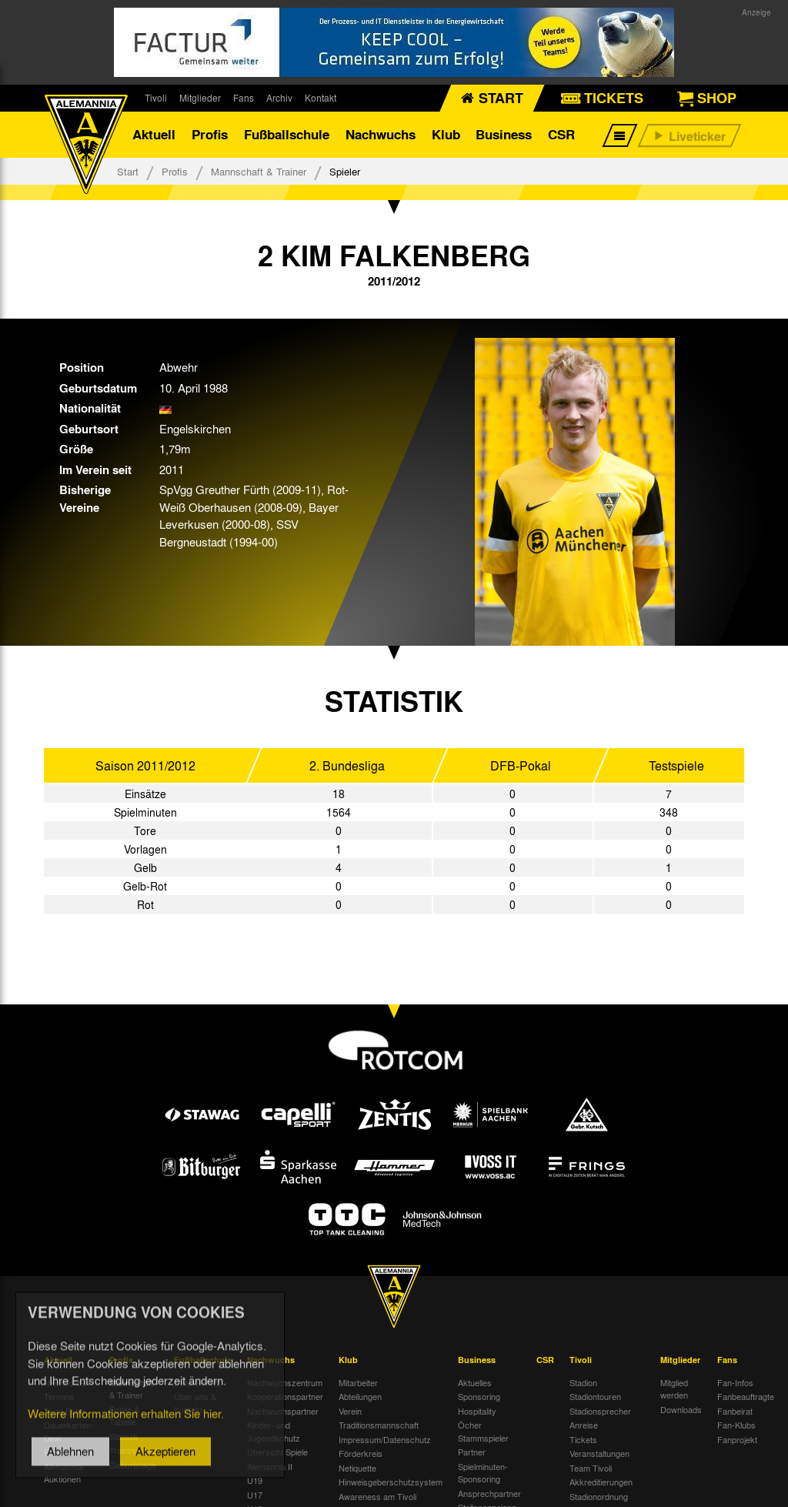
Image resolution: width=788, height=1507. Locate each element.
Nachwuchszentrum (284, 1382)
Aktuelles (475, 1382)
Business (504, 134)
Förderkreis (360, 1453)
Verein (350, 1411)
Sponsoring (479, 1396)
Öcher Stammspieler (483, 1431)
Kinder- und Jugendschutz (273, 1431)
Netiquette (357, 1468)
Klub (446, 134)
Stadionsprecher (600, 1411)
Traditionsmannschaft (379, 1424)
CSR (561, 134)
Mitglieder (200, 98)
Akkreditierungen (601, 1481)
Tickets (583, 1439)
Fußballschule (286, 134)
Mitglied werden (674, 1389)
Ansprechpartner (489, 1493)
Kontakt (320, 98)
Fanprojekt (737, 1439)
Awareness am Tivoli (377, 1496)
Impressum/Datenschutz (385, 1439)
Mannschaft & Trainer (258, 171)
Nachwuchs (381, 134)
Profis (210, 134)
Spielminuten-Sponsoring (483, 1472)
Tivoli (156, 98)
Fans (243, 98)
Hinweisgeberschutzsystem (390, 1481)
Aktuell (153, 134)
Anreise (583, 1424)
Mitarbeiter (358, 1382)
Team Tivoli (590, 1468)
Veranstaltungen (599, 1453)
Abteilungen (360, 1396)
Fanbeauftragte (745, 1396)
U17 (254, 1495)
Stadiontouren (595, 1396)
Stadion (583, 1382)
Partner (472, 1451)
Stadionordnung (598, 1496)
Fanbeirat (735, 1411)
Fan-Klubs (736, 1424)
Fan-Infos (735, 1382)
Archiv (279, 98)
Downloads (681, 1409)
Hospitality (477, 1411)
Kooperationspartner (285, 1396)
